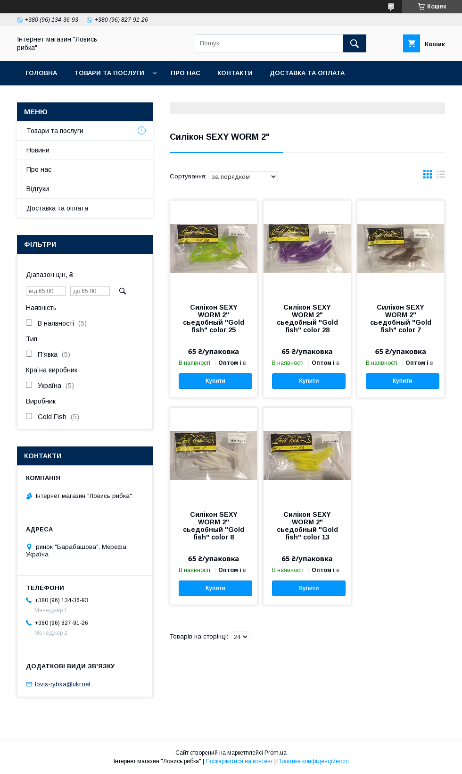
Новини (38, 150)
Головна (41, 72)
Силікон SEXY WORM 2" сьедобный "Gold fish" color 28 (307, 318)
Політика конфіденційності (313, 761)
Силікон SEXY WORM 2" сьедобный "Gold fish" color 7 (400, 318)
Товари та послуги (109, 72)
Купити (215, 381)
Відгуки (37, 189)
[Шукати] (354, 43)
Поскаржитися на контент (239, 761)
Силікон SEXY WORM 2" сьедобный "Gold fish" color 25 (213, 318)
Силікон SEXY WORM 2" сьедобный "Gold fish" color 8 (213, 526)
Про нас (185, 72)
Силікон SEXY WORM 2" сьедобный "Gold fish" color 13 (307, 526)
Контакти (235, 72)
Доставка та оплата (307, 72)
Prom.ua (275, 752)
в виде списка (441, 176)
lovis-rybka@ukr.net (62, 684)
